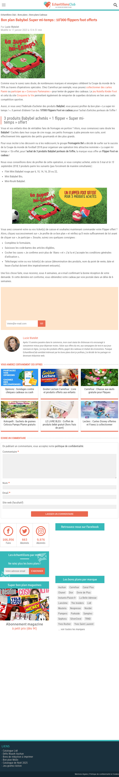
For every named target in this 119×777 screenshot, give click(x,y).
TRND (88, 618)
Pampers (62, 613)
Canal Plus (88, 587)
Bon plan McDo (10, 759)
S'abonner (37, 571)
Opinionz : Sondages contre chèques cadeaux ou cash (19, 390)
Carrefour (74, 587)
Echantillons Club (8, 15)
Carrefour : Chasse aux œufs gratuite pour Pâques (99, 390)
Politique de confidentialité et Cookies (104, 774)
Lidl (89, 603)
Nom (5, 483)
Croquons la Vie (25, 95)
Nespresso (75, 608)
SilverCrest (75, 618)
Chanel (61, 592)
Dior (71, 592)
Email (5, 492)
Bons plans (22, 15)
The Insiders (77, 603)
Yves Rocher (64, 624)
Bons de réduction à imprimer (18, 756)
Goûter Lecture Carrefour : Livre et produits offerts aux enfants (59, 390)
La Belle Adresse (88, 597)
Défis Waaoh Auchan (13, 753)
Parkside (75, 613)
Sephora (62, 618)
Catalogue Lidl (10, 750)
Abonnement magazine (24, 626)
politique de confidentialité (69, 446)
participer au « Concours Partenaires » (31, 91)
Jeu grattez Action (12, 765)
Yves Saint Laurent (84, 624)
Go (41, 323)
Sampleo (87, 613)
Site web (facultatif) (13, 502)
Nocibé (88, 608)
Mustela (62, 608)
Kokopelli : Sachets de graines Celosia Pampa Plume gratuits (20, 423)
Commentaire (11, 451)
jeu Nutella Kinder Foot (105, 91)
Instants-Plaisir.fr (67, 597)
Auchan (62, 587)
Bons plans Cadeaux (38, 15)
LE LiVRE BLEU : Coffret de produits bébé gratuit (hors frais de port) (59, 424)
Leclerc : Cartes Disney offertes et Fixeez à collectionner (99, 423)
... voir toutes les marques (71, 629)
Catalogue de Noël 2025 (15, 762)
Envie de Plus (84, 592)
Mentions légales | (82, 774)
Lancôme (63, 603)
